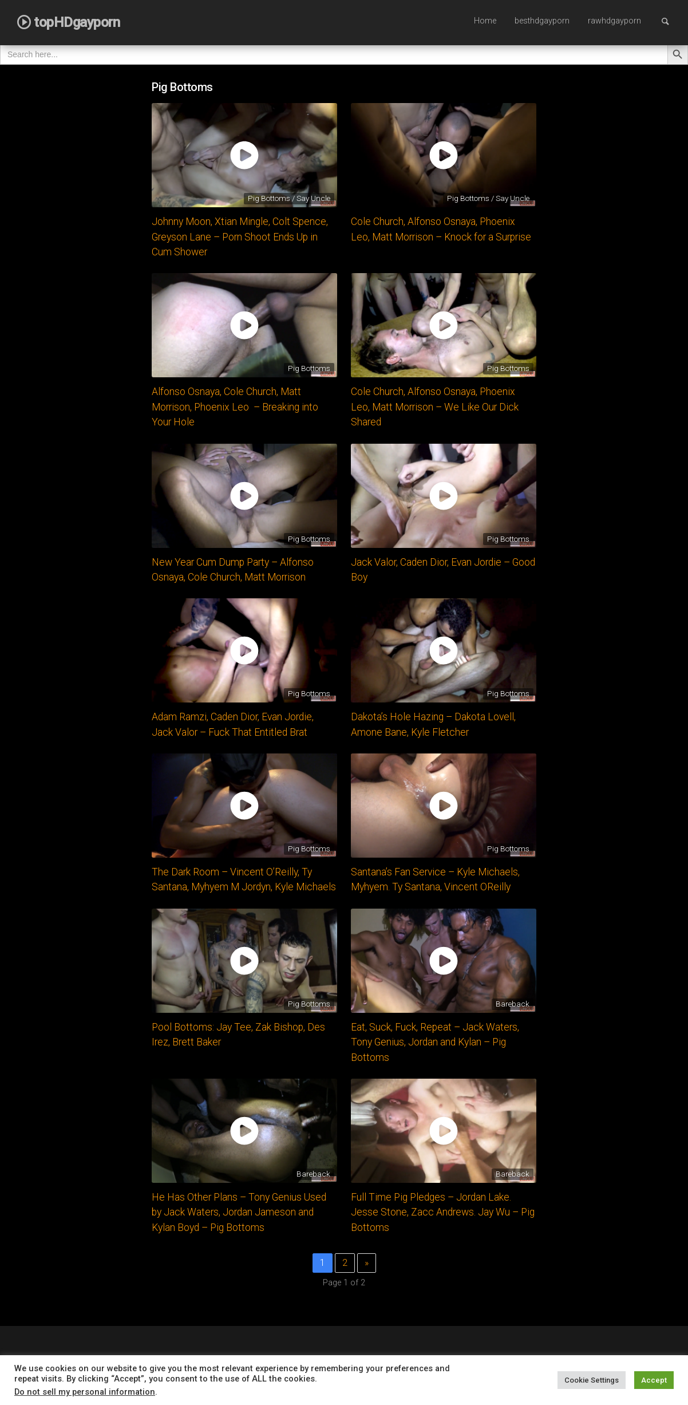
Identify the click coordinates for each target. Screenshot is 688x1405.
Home (485, 21)
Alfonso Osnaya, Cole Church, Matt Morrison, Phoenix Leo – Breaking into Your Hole (235, 407)
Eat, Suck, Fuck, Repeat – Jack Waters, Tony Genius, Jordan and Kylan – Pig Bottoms (435, 1042)
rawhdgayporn (614, 21)
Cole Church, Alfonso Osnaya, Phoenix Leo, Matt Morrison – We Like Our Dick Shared (435, 407)
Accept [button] (654, 1380)
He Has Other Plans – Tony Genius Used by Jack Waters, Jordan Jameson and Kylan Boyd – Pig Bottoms (239, 1212)
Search (671, 21)
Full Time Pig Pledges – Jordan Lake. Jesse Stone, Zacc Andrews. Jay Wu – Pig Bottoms (443, 1212)
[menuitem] (485, 21)
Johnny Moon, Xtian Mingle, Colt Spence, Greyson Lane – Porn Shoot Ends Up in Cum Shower (240, 237)
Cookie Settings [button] (591, 1380)
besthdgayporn (542, 21)
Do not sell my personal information (84, 1392)
